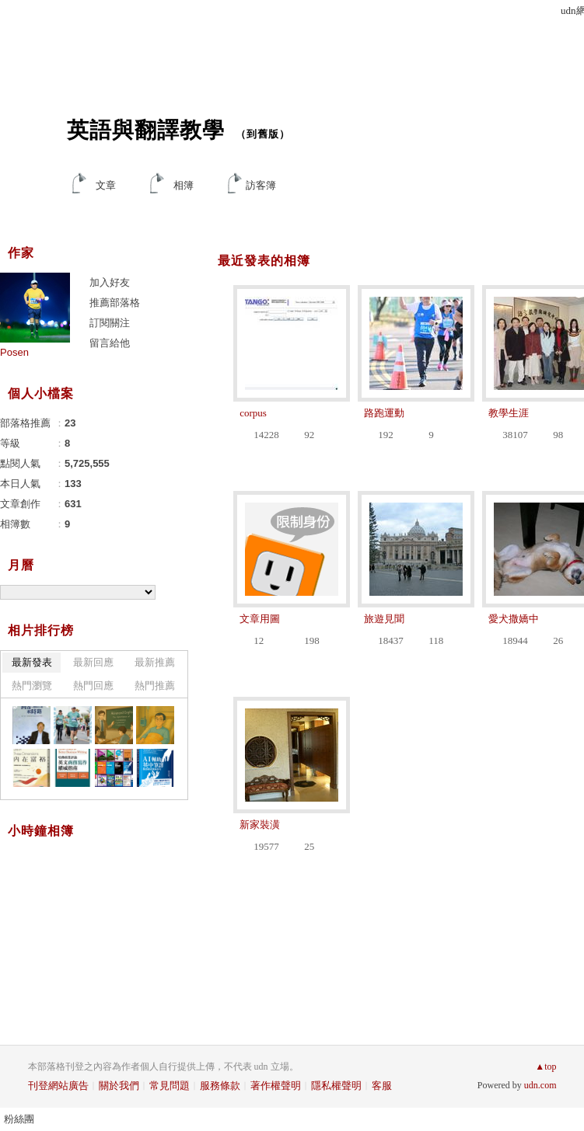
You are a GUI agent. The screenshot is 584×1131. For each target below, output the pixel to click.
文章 (106, 185)
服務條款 (220, 1085)
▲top (545, 1066)
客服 (382, 1085)
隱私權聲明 (336, 1085)
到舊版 (263, 134)
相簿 (183, 185)
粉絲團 (19, 1119)
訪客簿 (261, 185)
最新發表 (32, 662)
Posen (14, 352)
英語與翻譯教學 (146, 130)
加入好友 (109, 282)
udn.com (540, 1085)
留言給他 (109, 343)
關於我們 (119, 1085)
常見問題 (169, 1085)
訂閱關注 (109, 323)
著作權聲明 (275, 1085)
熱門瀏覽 (32, 685)
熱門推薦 (155, 685)
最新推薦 (155, 662)
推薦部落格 (114, 302)
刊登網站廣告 (58, 1085)
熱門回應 (93, 685)
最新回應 (93, 662)
